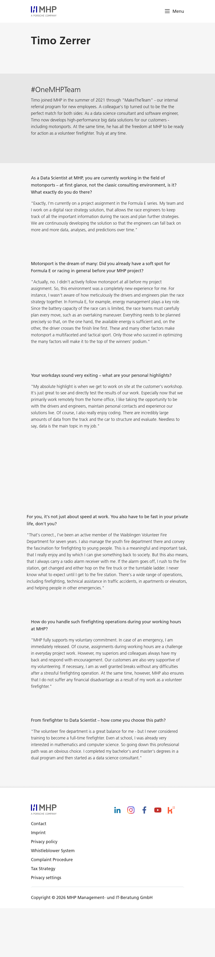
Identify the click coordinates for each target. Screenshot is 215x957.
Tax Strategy (43, 917)
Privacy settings (46, 926)
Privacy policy (44, 890)
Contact (38, 872)
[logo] (43, 11)
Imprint (38, 881)
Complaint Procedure (52, 908)
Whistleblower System (53, 899)
